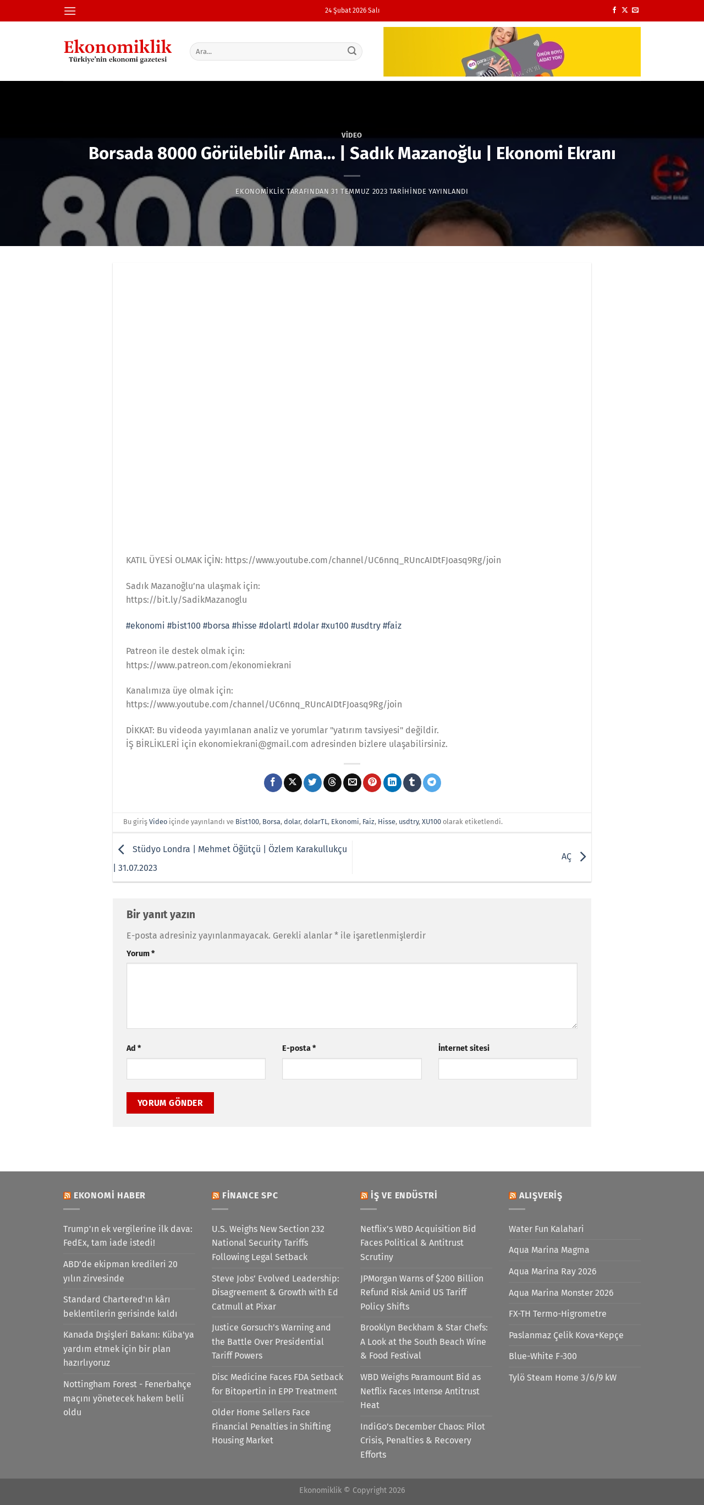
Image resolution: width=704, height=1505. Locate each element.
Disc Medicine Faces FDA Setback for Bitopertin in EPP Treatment (277, 1384)
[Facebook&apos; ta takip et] (614, 10)
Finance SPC (250, 1195)
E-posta (299, 1048)
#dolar (306, 625)
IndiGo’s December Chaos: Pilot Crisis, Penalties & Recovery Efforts (422, 1440)
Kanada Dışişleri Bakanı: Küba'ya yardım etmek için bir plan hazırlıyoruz (128, 1348)
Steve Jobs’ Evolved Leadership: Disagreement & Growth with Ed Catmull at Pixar (275, 1292)
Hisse (386, 821)
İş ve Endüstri (404, 1195)
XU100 (431, 821)
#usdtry (366, 625)
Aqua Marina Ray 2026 (553, 1271)
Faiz (368, 821)
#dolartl (275, 625)
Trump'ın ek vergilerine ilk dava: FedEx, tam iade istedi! (128, 1236)
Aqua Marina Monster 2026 (561, 1293)
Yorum (141, 953)
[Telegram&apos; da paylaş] (432, 782)
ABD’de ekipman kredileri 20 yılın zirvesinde (120, 1271)
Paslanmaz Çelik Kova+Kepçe (566, 1335)
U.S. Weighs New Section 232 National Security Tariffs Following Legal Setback (268, 1243)
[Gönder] (352, 51)
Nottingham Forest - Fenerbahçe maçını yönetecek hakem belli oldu (127, 1398)
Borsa (271, 821)
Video (352, 135)
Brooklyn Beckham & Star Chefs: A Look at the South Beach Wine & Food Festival (424, 1341)
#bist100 (184, 625)
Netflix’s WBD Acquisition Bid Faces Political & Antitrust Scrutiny (418, 1243)
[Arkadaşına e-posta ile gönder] (352, 782)
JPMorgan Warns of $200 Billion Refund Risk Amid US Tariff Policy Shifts (421, 1292)
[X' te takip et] (625, 10)
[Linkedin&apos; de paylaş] (392, 782)
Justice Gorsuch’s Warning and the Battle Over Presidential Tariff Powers (271, 1341)
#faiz (392, 625)
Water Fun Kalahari (546, 1229)
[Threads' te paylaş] (332, 782)
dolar (292, 821)
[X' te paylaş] (293, 782)
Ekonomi (345, 821)
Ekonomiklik (259, 191)
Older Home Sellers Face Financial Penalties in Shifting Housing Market (271, 1426)
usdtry (409, 821)
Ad (134, 1048)
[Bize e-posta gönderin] (635, 10)
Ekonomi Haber (110, 1195)
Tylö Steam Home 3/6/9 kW (563, 1377)
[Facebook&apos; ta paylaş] (273, 782)
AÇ (576, 857)
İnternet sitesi (464, 1048)
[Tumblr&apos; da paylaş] (412, 782)
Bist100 (247, 821)
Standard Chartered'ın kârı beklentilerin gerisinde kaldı (120, 1306)
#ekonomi (145, 625)
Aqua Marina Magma (549, 1250)
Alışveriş (541, 1195)
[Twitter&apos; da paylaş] (313, 782)
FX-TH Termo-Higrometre (558, 1313)
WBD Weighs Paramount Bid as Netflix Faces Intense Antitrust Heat (420, 1391)
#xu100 (335, 625)
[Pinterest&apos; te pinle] (372, 782)
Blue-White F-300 (543, 1356)
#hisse (244, 625)
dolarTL (316, 821)
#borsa (216, 625)
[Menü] (69, 10)
